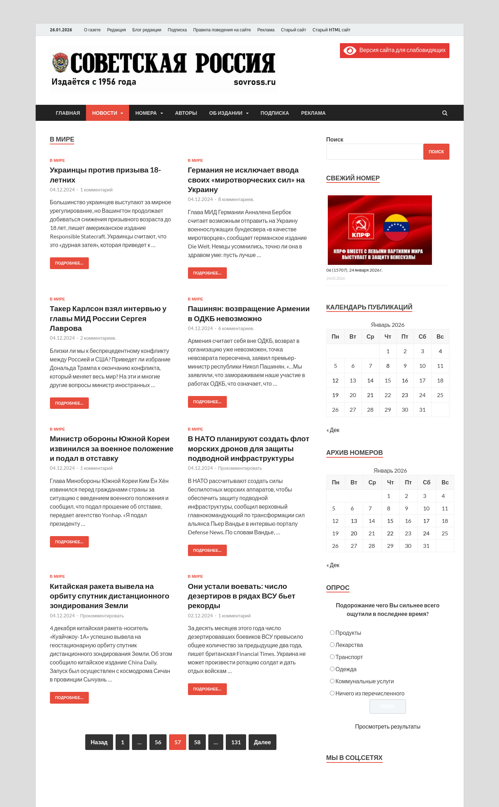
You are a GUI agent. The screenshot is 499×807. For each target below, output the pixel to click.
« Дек (333, 429)
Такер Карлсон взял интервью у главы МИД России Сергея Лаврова (108, 318)
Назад (99, 742)
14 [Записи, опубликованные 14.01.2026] (370, 380)
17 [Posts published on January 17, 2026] (426, 520)
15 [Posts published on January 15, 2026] (390, 520)
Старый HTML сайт (331, 29)
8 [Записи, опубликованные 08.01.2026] (387, 365)
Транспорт (349, 656)
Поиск (334, 139)
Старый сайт (293, 29)
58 (197, 742)
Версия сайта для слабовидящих (394, 49)
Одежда (346, 668)
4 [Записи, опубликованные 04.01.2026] (440, 351)
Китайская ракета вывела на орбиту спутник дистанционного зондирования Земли (109, 595)
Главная (68, 113)
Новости (104, 113)
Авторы (186, 113)
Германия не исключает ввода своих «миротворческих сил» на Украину (246, 179)
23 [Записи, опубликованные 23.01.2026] (405, 394)
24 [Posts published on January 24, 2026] (426, 533)
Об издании (226, 113)
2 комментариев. (98, 338)
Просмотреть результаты (387, 726)
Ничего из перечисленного (370, 693)
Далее (262, 742)
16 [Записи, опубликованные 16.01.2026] (405, 380)
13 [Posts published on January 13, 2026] (354, 520)
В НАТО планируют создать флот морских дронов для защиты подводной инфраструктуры (249, 448)
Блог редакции (146, 29)
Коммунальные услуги (365, 681)
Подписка (177, 29)
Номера (146, 113)
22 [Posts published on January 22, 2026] (390, 533)
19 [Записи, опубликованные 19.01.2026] (335, 394)
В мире (57, 160)
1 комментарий (96, 189)
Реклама (265, 29)
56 (158, 742)
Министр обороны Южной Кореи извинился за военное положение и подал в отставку (112, 448)
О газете (92, 29)
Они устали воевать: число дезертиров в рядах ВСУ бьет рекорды (241, 595)
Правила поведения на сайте (222, 29)
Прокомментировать (240, 468)
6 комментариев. (236, 328)
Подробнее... (66, 261)
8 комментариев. (236, 199)
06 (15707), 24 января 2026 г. (354, 270)
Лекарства (349, 644)
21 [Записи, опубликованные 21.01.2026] (370, 394)
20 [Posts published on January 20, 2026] (354, 533)
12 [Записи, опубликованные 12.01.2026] (335, 380)
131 (236, 742)
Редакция (116, 29)
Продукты (348, 632)
